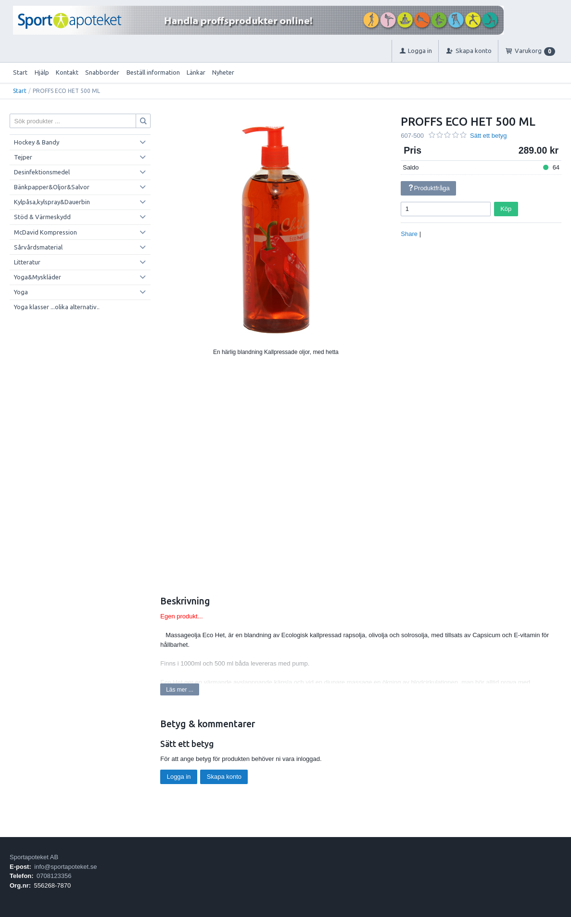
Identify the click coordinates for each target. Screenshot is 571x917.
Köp (505, 208)
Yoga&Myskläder (37, 277)
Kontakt (67, 72)
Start (20, 72)
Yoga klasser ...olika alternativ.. (57, 306)
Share (409, 233)
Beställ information (153, 72)
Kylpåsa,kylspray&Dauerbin (52, 201)
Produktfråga (428, 188)
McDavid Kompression (45, 232)
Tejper (23, 157)
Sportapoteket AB (34, 857)
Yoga (21, 291)
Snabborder (102, 72)
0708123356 (54, 875)
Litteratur (27, 262)
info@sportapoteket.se (65, 866)
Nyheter (223, 72)
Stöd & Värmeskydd (42, 216)
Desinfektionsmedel (42, 172)
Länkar (196, 72)
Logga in (179, 776)
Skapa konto (224, 776)
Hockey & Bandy (36, 142)
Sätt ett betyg (488, 135)
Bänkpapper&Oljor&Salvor (51, 186)
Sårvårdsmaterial (38, 247)
